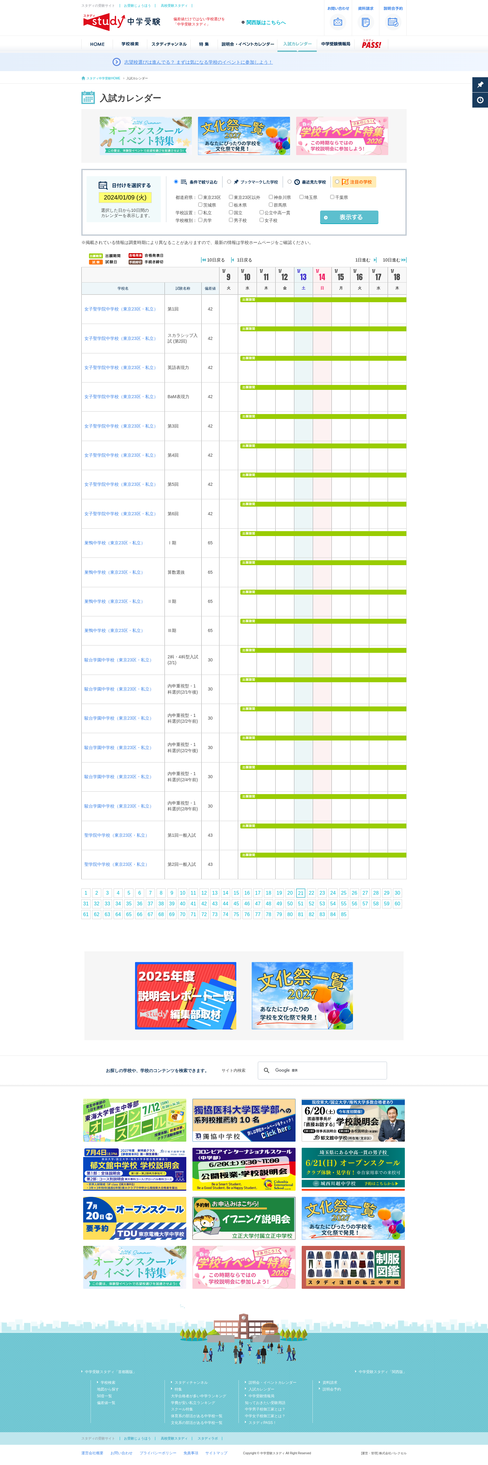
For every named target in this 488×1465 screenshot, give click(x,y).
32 (96, 903)
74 (225, 914)
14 (225, 893)
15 (236, 893)
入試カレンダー (261, 1389)
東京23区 (212, 197)
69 (172, 914)
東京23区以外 (247, 197)
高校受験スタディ (174, 5)
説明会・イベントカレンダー (272, 1382)
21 (301, 893)
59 (386, 903)
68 (161, 914)
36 (139, 903)
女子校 (271, 220)
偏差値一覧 (106, 1403)
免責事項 (191, 1453)
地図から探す (108, 1389)
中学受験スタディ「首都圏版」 (111, 1372)
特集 (178, 1389)
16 (247, 893)
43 (215, 903)
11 (193, 893)
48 (268, 903)
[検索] (321, 1070)
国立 (238, 212)
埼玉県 (310, 197)
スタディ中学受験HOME (103, 78)
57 (365, 903)
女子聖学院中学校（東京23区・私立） (121, 308)
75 (236, 914)
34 (118, 903)
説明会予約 (332, 1389)
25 (344, 893)
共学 (207, 220)
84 (333, 914)
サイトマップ (216, 1453)
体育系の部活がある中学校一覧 (197, 1416)
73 (215, 914)
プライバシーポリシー (158, 1453)
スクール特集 (182, 1409)
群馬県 (280, 205)
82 (311, 914)
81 (301, 914)
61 (86, 914)
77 (258, 914)
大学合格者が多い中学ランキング (198, 1396)
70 (182, 914)
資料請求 (330, 1382)
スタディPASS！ (263, 1423)
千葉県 (341, 197)
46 (247, 903)
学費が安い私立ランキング (193, 1403)
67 (150, 914)
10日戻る (216, 259)
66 (139, 914)
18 (268, 893)
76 (247, 914)
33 (107, 903)
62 (96, 914)
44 (225, 903)
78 (268, 914)
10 (182, 893)
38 (161, 903)
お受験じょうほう (137, 5)
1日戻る (245, 259)
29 (386, 893)
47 (258, 903)
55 (344, 903)
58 (376, 903)
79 (279, 914)
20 (290, 893)
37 (150, 903)
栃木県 (240, 205)
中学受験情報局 (261, 1396)
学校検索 (108, 1382)
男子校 (240, 220)
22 (311, 893)
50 (290, 903)
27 (365, 893)
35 (129, 903)
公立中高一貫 (277, 212)
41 (193, 903)
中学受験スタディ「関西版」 (383, 1372)
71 (193, 914)
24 (333, 893)
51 (301, 903)
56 (354, 903)
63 (107, 914)
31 (86, 903)
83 (322, 914)
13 (215, 893)
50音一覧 (104, 1396)
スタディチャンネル (191, 1382)
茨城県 (209, 205)
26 (354, 893)
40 (182, 903)
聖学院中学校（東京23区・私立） (116, 835)
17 (258, 893)
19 (279, 893)
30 (397, 893)
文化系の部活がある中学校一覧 (197, 1423)
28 (376, 893)
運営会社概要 (92, 1453)
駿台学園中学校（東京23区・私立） (119, 659)
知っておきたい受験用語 (265, 1403)
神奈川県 (282, 197)
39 (172, 903)
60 (397, 903)
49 (279, 903)
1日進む (363, 259)
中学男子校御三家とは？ (265, 1409)
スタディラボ (208, 1438)
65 (129, 914)
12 (204, 893)
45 (236, 903)
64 (118, 914)
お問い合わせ (121, 1453)
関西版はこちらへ (266, 22)
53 (322, 903)
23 (322, 893)
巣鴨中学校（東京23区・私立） (114, 542)
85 (344, 914)
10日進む (392, 259)
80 (290, 914)
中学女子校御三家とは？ (265, 1416)
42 (204, 903)
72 (204, 914)
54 (333, 903)
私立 (207, 212)
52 (311, 903)
